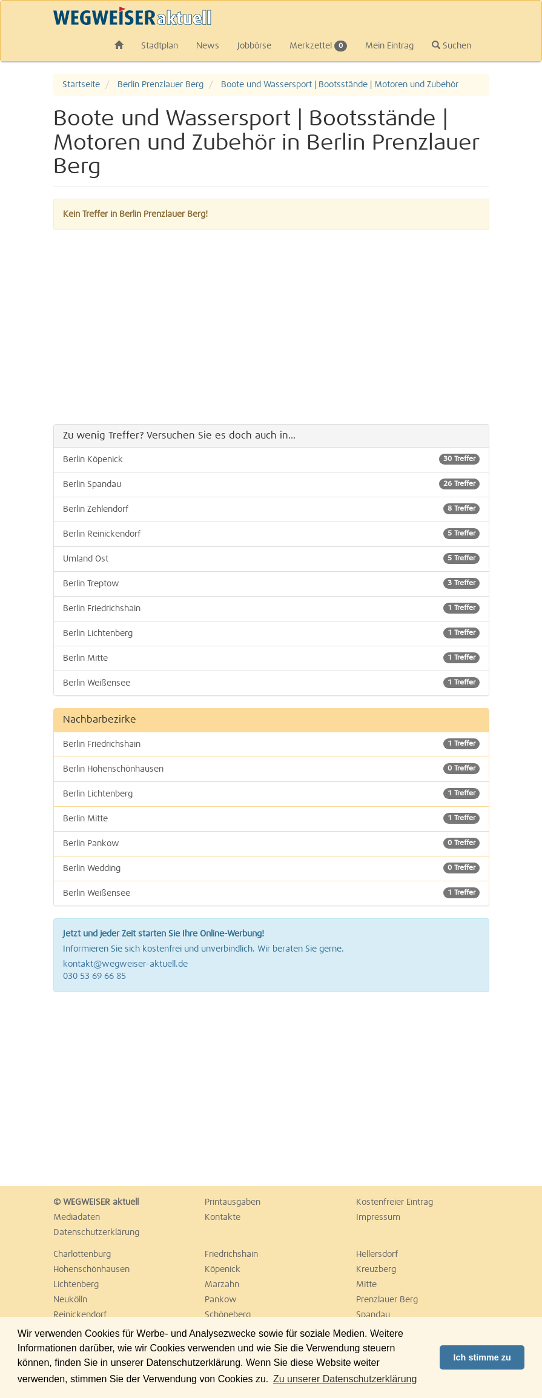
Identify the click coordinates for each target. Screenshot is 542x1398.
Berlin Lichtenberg (271, 633)
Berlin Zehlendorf (271, 508)
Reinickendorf (80, 1315)
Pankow (221, 1300)
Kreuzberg (376, 1269)
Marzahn (222, 1284)
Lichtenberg (76, 1284)
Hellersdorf (377, 1254)
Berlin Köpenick (271, 459)
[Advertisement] (271, 327)
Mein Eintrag (389, 46)
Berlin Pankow (271, 843)
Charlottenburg (82, 1254)
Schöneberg (228, 1315)
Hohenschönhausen (91, 1269)
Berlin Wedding (271, 868)
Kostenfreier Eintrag (394, 1202)
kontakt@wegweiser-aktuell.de (125, 964)
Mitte (366, 1284)
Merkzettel (318, 46)
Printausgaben (232, 1202)
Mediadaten (76, 1217)
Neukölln (70, 1300)
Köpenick (222, 1269)
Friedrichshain (231, 1254)
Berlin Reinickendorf (271, 533)
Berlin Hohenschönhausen (271, 768)
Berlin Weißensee (271, 682)
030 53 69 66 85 (94, 976)
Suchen (451, 45)
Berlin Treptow (271, 583)
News (207, 46)
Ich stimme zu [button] (482, 1357)
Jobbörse (254, 46)
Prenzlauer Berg (387, 1300)
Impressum (378, 1217)
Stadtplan (159, 46)
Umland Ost (271, 558)
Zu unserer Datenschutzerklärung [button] (345, 1379)
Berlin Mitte (271, 657)
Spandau (373, 1315)
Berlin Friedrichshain (271, 608)
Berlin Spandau (271, 484)
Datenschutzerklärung (96, 1232)
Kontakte (222, 1217)
